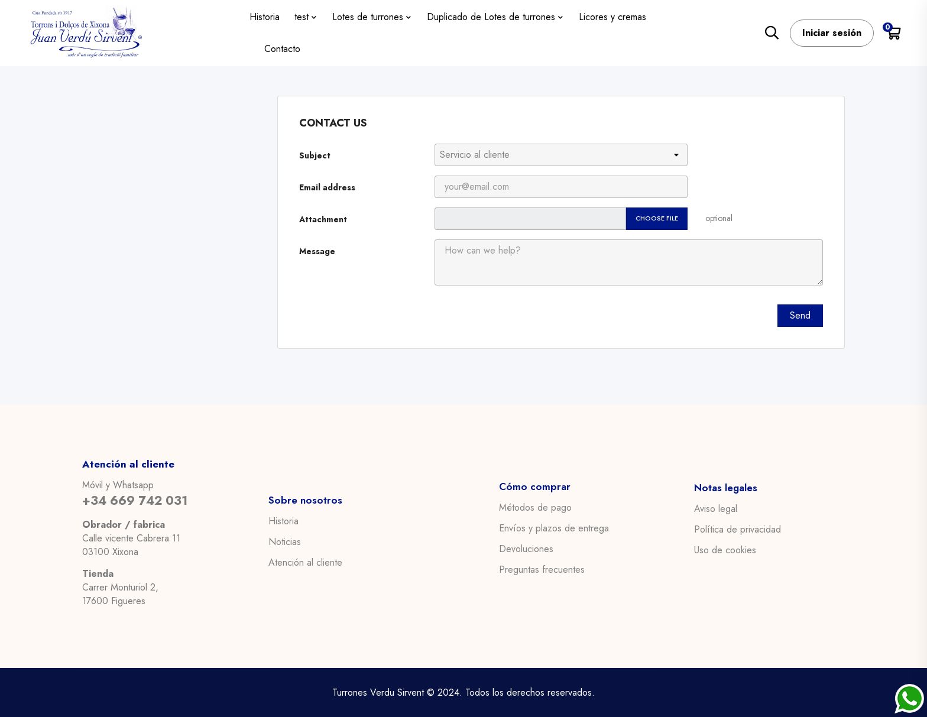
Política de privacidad (737, 529)
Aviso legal (715, 508)
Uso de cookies (725, 549)
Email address (327, 187)
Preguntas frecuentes (542, 569)
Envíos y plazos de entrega (554, 528)
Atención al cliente (305, 562)
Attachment (323, 219)
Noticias (284, 541)
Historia (283, 520)
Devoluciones (526, 549)
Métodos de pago (535, 507)
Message (317, 251)
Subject (314, 155)
